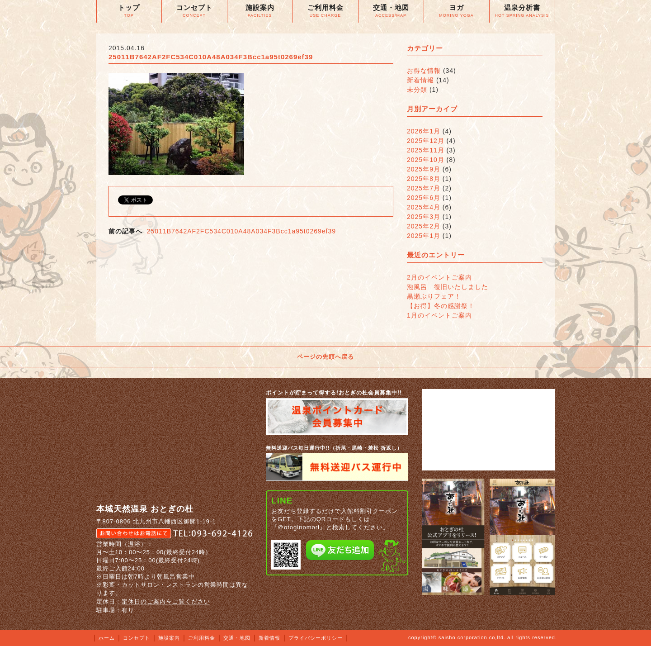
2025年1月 (423, 235)
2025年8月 (423, 178)
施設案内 (169, 638)
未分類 (417, 89)
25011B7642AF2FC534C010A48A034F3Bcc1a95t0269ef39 (241, 231)
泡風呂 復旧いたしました (447, 286)
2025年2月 (423, 226)
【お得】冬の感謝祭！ (441, 305)
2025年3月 (423, 216)
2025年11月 (425, 150)
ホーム (107, 638)
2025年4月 (423, 207)
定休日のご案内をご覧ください (166, 601)
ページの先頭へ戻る (325, 356)
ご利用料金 (201, 638)
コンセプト (136, 638)
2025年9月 (423, 169)
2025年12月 (425, 140)
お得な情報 (424, 70)
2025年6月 (423, 197)
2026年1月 (423, 131)
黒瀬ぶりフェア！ (434, 296)
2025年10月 (425, 159)
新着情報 (420, 80)
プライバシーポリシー (315, 638)
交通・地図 (236, 638)
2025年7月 (423, 188)
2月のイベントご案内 (439, 277)
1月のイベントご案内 (439, 315)
